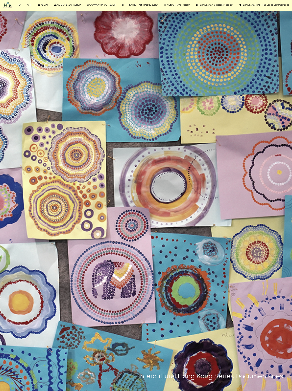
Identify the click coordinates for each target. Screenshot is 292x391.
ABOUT (43, 5)
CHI (29, 5)
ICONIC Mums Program (177, 5)
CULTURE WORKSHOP (67, 5)
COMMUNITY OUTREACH (101, 5)
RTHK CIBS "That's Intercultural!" (140, 5)
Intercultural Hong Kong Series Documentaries (264, 5)
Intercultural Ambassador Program (214, 5)
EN (19, 5)
